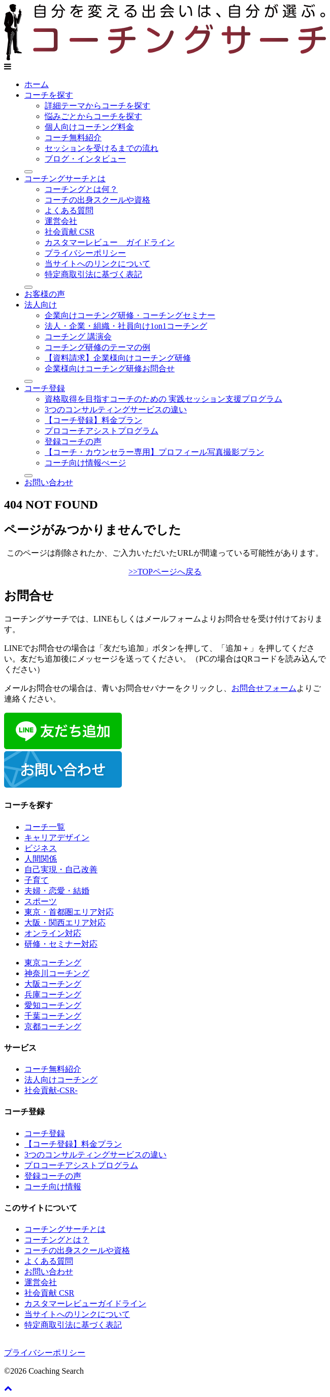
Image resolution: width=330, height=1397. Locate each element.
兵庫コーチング (52, 994)
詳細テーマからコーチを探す (97, 105)
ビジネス (40, 848)
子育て (36, 880)
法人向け (40, 304)
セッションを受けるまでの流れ (101, 148)
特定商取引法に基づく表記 (93, 274)
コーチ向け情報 (52, 1186)
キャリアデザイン (56, 837)
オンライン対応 (52, 933)
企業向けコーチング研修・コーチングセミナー (130, 315)
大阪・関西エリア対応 (65, 922)
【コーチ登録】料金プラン (93, 420)
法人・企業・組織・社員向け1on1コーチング (126, 326)
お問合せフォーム (264, 688)
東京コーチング (52, 962)
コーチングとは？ (56, 1239)
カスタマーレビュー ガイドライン (110, 242)
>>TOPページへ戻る (165, 571)
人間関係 (40, 859)
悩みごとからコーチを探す (93, 116)
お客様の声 (44, 294)
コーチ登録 (44, 388)
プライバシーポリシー (85, 253)
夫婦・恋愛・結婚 (56, 890)
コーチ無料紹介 (73, 137)
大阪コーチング (52, 984)
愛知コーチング (52, 1005)
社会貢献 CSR (69, 231)
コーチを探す (48, 95)
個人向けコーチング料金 (89, 127)
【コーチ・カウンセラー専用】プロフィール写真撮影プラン (154, 452)
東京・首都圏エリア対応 (69, 912)
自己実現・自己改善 (60, 869)
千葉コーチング (52, 1016)
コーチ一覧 (44, 827)
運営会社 (61, 221)
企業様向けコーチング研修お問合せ (110, 368)
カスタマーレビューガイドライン (85, 1303)
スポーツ (40, 901)
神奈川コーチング (56, 973)
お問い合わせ (48, 482)
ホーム (36, 84)
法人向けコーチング (60, 1079)
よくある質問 (69, 210)
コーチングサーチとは (65, 178)
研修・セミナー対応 (60, 944)
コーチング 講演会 (78, 336)
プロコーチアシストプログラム (101, 430)
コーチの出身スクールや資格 (97, 200)
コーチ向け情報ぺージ (85, 462)
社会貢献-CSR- (51, 1090)
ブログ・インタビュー (85, 158)
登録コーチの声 (73, 441)
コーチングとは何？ (81, 189)
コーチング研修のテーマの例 (97, 347)
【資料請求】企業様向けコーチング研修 (118, 358)
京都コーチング (52, 1026)
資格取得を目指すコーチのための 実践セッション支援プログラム (163, 399)
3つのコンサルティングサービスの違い (116, 409)
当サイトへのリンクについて (97, 263)
